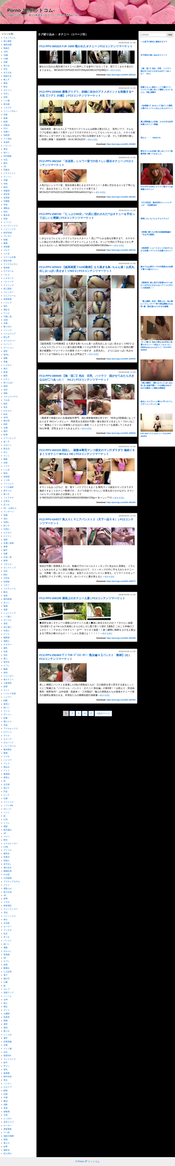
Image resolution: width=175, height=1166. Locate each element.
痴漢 (6, 386)
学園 (6, 180)
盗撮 (6, 118)
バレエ (7, 274)
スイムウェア (10, 333)
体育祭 (7, 197)
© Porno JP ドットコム (87, 1161)
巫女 (6, 407)
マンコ (7, 711)
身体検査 (8, 299)
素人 (6, 658)
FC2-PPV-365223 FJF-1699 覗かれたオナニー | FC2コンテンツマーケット (86, 46)
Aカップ (7, 809)
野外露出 (8, 830)
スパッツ (8, 344)
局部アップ (9, 992)
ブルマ (7, 250)
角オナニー (9, 679)
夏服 (6, 243)
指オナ (7, 788)
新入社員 (8, 892)
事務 (6, 546)
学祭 (6, 204)
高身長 (7, 1017)
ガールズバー (10, 340)
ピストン (8, 536)
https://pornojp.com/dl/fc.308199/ (121, 638)
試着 (6, 1094)
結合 (6, 414)
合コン (7, 602)
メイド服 (8, 1048)
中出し (7, 93)
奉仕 (6, 919)
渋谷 (6, 571)
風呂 (6, 431)
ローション (9, 347)
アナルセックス (11, 728)
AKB (6, 320)
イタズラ (8, 107)
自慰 (6, 462)
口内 (6, 819)
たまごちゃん (10, 37)
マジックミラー (11, 909)
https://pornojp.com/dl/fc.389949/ (121, 433)
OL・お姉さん (10, 508)
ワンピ (7, 313)
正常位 (7, 501)
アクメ (7, 885)
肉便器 (7, 476)
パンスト (8, 940)
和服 (6, 515)
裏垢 (6, 83)
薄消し (7, 354)
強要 (6, 553)
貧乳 (6, 351)
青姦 (6, 361)
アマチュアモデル (12, 881)
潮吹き (7, 309)
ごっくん (8, 996)
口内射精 (8, 878)
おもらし (8, 951)
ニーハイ (8, 222)
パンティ (8, 1083)
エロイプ (8, 1087)
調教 (6, 358)
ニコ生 (7, 480)
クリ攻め (8, 138)
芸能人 (7, 860)
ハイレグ (8, 302)
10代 (6, 51)
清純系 (7, 135)
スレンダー (9, 292)
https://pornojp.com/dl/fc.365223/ (121, 75)
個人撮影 (8, 41)
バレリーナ (9, 281)
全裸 (6, 1045)
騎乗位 (7, 968)
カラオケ (8, 532)
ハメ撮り (8, 616)
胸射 (6, 459)
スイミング (9, 285)
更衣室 (7, 194)
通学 (6, 1038)
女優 (6, 427)
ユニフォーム (10, 295)
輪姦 (6, 669)
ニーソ (7, 812)
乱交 (6, 933)
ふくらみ (8, 1034)
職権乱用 (8, 871)
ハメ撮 (7, 100)
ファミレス (9, 483)
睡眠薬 (7, 637)
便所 (6, 1024)
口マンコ (8, 732)
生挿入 (7, 630)
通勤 (6, 947)
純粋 (6, 424)
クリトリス (9, 802)
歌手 (6, 1062)
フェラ (7, 763)
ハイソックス (10, 229)
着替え (7, 777)
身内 (6, 672)
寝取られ (8, 888)
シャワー (8, 697)
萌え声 (7, 337)
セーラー (8, 926)
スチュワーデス (11, 396)
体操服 (7, 246)
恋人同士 (8, 1153)
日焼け (7, 529)
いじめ (7, 469)
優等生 (7, 853)
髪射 (6, 375)
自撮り (7, 131)
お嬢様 (7, 1013)
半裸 (6, 1097)
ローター (8, 1125)
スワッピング (10, 438)
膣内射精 (8, 599)
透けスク (8, 721)
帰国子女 (8, 76)
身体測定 (8, 905)
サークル (8, 620)
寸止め (7, 400)
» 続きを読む (115, 70)
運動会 (7, 208)
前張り (7, 704)
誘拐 (6, 1139)
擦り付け (8, 326)
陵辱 (6, 560)
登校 (6, 218)
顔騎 (6, 700)
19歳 (6, 58)
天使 (6, 1115)
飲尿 (6, 372)
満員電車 (8, 1129)
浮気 (6, 912)
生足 (6, 159)
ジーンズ (8, 330)
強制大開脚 (9, 1136)
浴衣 (6, 655)
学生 (6, 69)
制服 (6, 239)
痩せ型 (7, 420)
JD (5, 166)
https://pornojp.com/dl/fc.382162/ (121, 197)
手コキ (7, 937)
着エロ (7, 1143)
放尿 (6, 595)
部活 (6, 211)
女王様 (7, 784)
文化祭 (7, 923)
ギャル (7, 735)
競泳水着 (8, 260)
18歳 (6, 55)
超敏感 (7, 1111)
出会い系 (8, 557)
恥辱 (6, 434)
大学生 (7, 578)
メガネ (7, 902)
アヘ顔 (7, 1132)
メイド (7, 770)
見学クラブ (9, 1122)
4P (5, 833)
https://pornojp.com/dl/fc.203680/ (121, 144)
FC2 (5, 128)
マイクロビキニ (11, 264)
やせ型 (7, 874)
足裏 (6, 323)
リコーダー (9, 676)
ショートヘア (10, 613)
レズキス (8, 365)
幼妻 (6, 718)
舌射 (6, 651)
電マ (6, 975)
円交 (6, 791)
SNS (6, 417)
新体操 (7, 267)
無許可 (7, 978)
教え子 (7, 79)
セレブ (7, 989)
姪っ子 (7, 441)
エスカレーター (11, 843)
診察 (6, 1146)
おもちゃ (8, 410)
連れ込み (8, 867)
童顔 (6, 1027)
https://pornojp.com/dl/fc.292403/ (121, 700)
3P (5, 895)
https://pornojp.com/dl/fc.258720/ (121, 250)
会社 (6, 1052)
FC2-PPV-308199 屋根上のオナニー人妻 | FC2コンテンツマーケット (82, 598)
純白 (6, 574)
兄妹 (6, 725)
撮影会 (7, 1150)
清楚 (6, 62)
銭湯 (6, 121)
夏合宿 (7, 215)
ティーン (8, 176)
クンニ (7, 455)
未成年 (7, 142)
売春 (6, 114)
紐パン (7, 944)
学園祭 (7, 201)
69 (5, 958)
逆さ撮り (8, 627)
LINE (6, 847)
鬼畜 (6, 609)
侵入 (6, 1003)
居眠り (7, 641)
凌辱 (6, 898)
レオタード (9, 278)
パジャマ (8, 760)
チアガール (9, 271)
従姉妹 (7, 581)
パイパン (8, 145)
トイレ (7, 823)
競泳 (6, 473)
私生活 (7, 448)
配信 (6, 592)
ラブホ (7, 756)
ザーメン (8, 714)
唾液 (6, 753)
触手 (6, 550)
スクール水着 (10, 257)
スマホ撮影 (9, 487)
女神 (6, 999)
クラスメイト (10, 173)
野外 (6, 840)
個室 (6, 539)
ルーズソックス (11, 225)
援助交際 (8, 44)
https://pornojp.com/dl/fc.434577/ (121, 581)
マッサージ (9, 511)
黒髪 (6, 826)
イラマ (7, 466)
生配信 (7, 125)
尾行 (6, 368)
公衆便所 (8, 683)
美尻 (6, 623)
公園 (6, 982)
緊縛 (6, 606)
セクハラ (8, 739)
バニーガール (10, 746)
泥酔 (6, 1104)
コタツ (7, 585)
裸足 (6, 1006)
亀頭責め (8, 749)
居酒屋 (7, 954)
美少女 (7, 65)
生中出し (8, 864)
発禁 (6, 686)
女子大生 (8, 72)
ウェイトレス (10, 1059)
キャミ (7, 690)
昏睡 (6, 1020)
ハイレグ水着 (10, 693)
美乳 (6, 1069)
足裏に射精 (9, 543)
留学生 (7, 662)
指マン (7, 152)
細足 (6, 403)
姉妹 (6, 393)
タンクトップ (10, 567)
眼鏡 (6, 1090)
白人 (6, 452)
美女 (6, 1080)
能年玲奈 (8, 1076)
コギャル (8, 564)
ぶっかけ (8, 1118)
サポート (8, 445)
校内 (6, 187)
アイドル (8, 850)
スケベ (7, 836)
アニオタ (8, 930)
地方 (6, 306)
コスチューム (10, 588)
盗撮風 (7, 1073)
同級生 (7, 169)
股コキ (7, 1031)
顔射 (6, 97)
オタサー (8, 644)
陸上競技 (8, 288)
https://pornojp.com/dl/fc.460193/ (121, 502)
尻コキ (7, 525)
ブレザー (8, 236)
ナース (7, 634)
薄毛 (6, 149)
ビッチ (7, 795)
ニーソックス (10, 916)
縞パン (7, 707)
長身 (6, 1108)
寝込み (7, 767)
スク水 (7, 253)
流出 (6, 518)
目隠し (7, 522)
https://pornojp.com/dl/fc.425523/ (121, 359)
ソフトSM (8, 805)
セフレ (7, 961)
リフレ (7, 665)
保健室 (7, 190)
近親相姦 (8, 1041)
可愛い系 (8, 316)
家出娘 (7, 104)
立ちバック (9, 742)
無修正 (7, 48)
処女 (6, 86)
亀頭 (6, 1101)
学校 (6, 183)
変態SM (7, 1055)
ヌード (7, 1010)
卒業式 (7, 857)
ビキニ (7, 379)
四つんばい (9, 382)
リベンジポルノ (11, 111)
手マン (7, 1066)
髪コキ (7, 494)
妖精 (6, 964)
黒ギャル (8, 490)
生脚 (6, 798)
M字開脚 (7, 156)
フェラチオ (9, 497)
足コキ (7, 504)
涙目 (6, 389)
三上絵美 (8, 971)
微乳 (6, 648)
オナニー (8, 90)
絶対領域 (8, 232)
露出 (6, 163)
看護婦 (7, 774)
